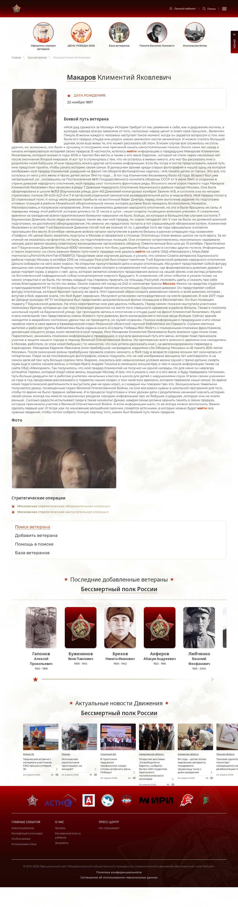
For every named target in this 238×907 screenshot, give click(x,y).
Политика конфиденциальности (119, 872)
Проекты (60, 828)
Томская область (225, 754)
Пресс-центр (109, 822)
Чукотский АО (108, 754)
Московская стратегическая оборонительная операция (63, 506)
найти (132, 151)
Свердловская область (151, 754)
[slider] (36, 679)
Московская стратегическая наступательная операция (63, 512)
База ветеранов (37, 57)
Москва (169, 284)
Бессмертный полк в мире (27, 833)
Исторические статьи (24, 844)
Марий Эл (28, 754)
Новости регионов (23, 828)
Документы (61, 843)
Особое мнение (21, 839)
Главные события (26, 822)
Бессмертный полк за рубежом (68, 835)
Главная (16, 57)
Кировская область (188, 754)
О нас (59, 822)
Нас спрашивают (109, 828)
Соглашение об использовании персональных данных (119, 877)
